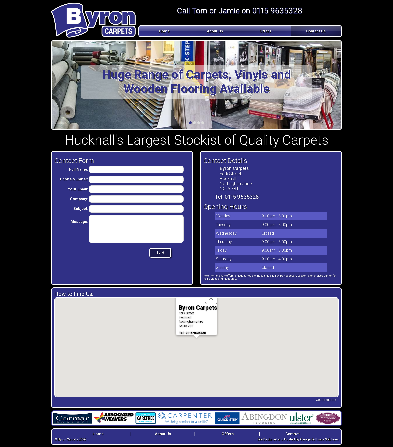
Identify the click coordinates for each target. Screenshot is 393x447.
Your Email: (78, 189)
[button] (196, 342)
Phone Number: (74, 179)
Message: (79, 221)
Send (152, 252)
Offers (265, 31)
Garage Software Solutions (319, 439)
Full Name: (78, 169)
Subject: (80, 208)
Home (164, 31)
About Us (215, 31)
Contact (292, 433)
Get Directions (326, 400)
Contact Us (316, 31)
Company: (79, 199)
